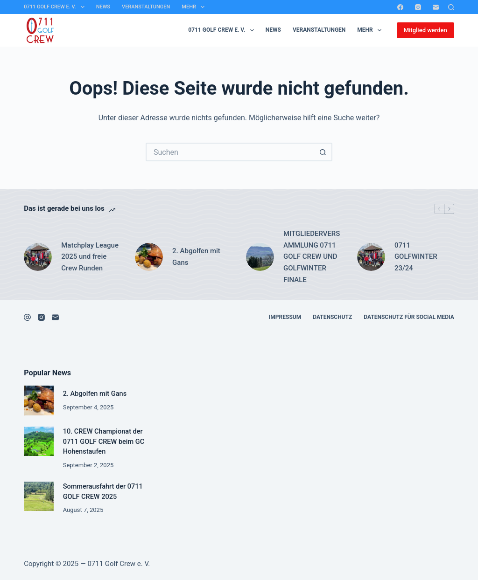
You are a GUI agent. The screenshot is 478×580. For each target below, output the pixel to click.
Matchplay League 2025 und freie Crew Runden (90, 257)
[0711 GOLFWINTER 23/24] (371, 257)
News (103, 7)
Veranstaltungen (146, 7)
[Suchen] (451, 7)
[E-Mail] (436, 7)
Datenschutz (332, 317)
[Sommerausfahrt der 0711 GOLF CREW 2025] (38, 496)
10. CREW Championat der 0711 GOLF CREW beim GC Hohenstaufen (104, 442)
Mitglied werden (425, 30)
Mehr (195, 7)
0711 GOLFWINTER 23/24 (415, 257)
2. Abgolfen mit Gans (196, 257)
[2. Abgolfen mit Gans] (149, 257)
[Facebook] (400, 7)
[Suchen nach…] (230, 152)
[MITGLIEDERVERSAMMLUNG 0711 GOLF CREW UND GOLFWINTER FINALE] (260, 257)
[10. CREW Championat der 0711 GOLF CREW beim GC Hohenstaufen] (38, 441)
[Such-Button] (323, 152)
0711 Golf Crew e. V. (56, 7)
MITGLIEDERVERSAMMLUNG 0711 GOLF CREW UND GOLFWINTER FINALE (311, 256)
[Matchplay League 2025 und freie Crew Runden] (38, 257)
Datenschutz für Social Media (409, 317)
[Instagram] (418, 7)
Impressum (285, 317)
